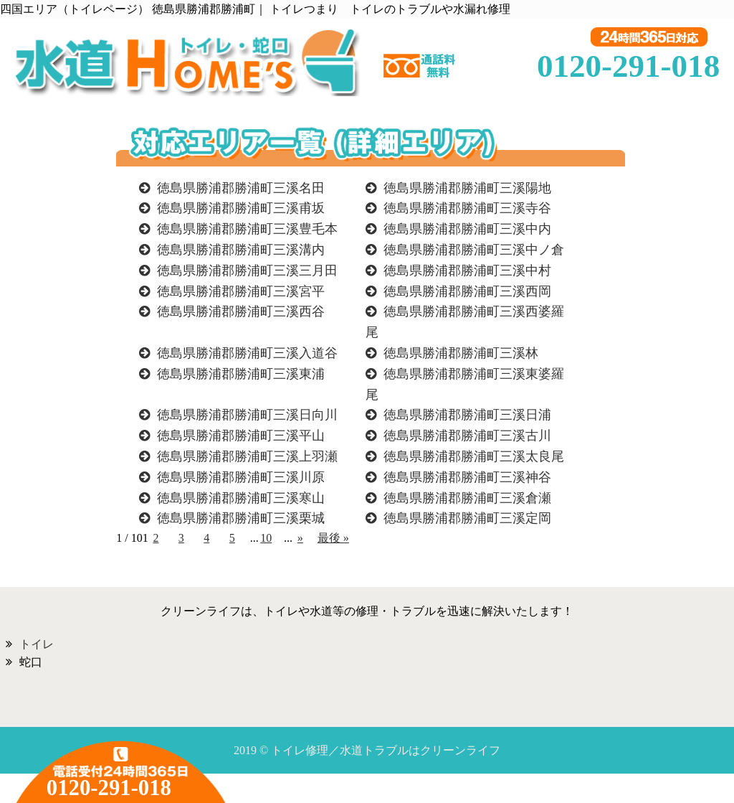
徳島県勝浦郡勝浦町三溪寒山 (241, 498)
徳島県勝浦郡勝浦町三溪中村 (467, 270)
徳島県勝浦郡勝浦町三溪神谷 (467, 477)
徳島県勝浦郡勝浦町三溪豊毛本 (247, 229)
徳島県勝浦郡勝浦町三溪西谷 (241, 311)
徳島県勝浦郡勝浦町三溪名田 (241, 188)
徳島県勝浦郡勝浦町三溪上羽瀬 (247, 456)
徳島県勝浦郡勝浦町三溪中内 (467, 229)
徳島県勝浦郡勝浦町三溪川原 (241, 477)
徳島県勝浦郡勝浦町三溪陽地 (467, 188)
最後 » (333, 538)
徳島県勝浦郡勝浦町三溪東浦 (241, 374)
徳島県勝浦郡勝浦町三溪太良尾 (473, 456)
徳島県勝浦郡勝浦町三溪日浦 (467, 415)
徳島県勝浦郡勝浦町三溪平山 (241, 435)
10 (266, 538)
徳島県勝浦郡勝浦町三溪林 (460, 353)
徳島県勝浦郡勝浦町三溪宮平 (241, 291)
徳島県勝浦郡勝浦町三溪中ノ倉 (473, 250)
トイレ (36, 644)
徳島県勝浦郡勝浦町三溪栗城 (241, 518)
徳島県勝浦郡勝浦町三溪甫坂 (241, 208)
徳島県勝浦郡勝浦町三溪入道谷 (247, 353)
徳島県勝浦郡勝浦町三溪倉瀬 (467, 498)
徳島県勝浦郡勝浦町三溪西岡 (467, 291)
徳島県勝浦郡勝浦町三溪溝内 (241, 250)
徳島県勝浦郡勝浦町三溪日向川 (247, 415)
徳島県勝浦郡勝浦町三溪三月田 (247, 270)
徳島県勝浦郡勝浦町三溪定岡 (467, 518)
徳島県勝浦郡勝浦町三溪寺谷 (467, 208)
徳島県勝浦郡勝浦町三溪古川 (467, 435)
